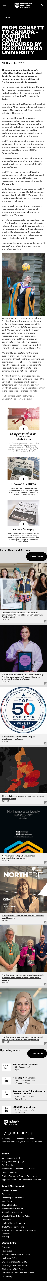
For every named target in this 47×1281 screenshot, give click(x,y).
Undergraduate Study (11, 1158)
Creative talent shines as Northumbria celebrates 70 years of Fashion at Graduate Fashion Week (22, 615)
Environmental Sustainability (14, 1262)
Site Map (5, 1237)
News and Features (23, 484)
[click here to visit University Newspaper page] (23, 524)
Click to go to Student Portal (14, 1266)
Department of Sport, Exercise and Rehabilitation (23, 436)
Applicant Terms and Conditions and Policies (21, 1180)
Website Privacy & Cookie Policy (16, 1216)
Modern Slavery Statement (13, 1223)
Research (6, 1194)
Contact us (6, 1247)
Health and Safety (9, 1258)
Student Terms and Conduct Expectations (20, 1176)
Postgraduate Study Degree (14, 1162)
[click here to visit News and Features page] (23, 479)
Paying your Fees (9, 1251)
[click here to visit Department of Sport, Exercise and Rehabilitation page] (23, 429)
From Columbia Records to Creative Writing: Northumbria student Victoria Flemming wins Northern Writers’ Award (23, 677)
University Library (9, 1173)
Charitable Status (9, 1205)
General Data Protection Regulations (18, 1273)
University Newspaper (23, 529)
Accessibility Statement (12, 1212)
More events (37, 1053)
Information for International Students (18, 1169)
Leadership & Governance (13, 1198)
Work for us (7, 1202)
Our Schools (7, 1165)
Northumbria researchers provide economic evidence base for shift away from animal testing (22, 977)
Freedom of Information (12, 1209)
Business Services (9, 1191)
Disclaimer (6, 1220)
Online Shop (7, 1277)
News (6, 17)
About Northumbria (13, 1186)
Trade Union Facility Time (13, 1227)
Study (5, 1154)
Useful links (9, 1243)
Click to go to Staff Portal (13, 1269)
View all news (36, 556)
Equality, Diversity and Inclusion (16, 1255)
